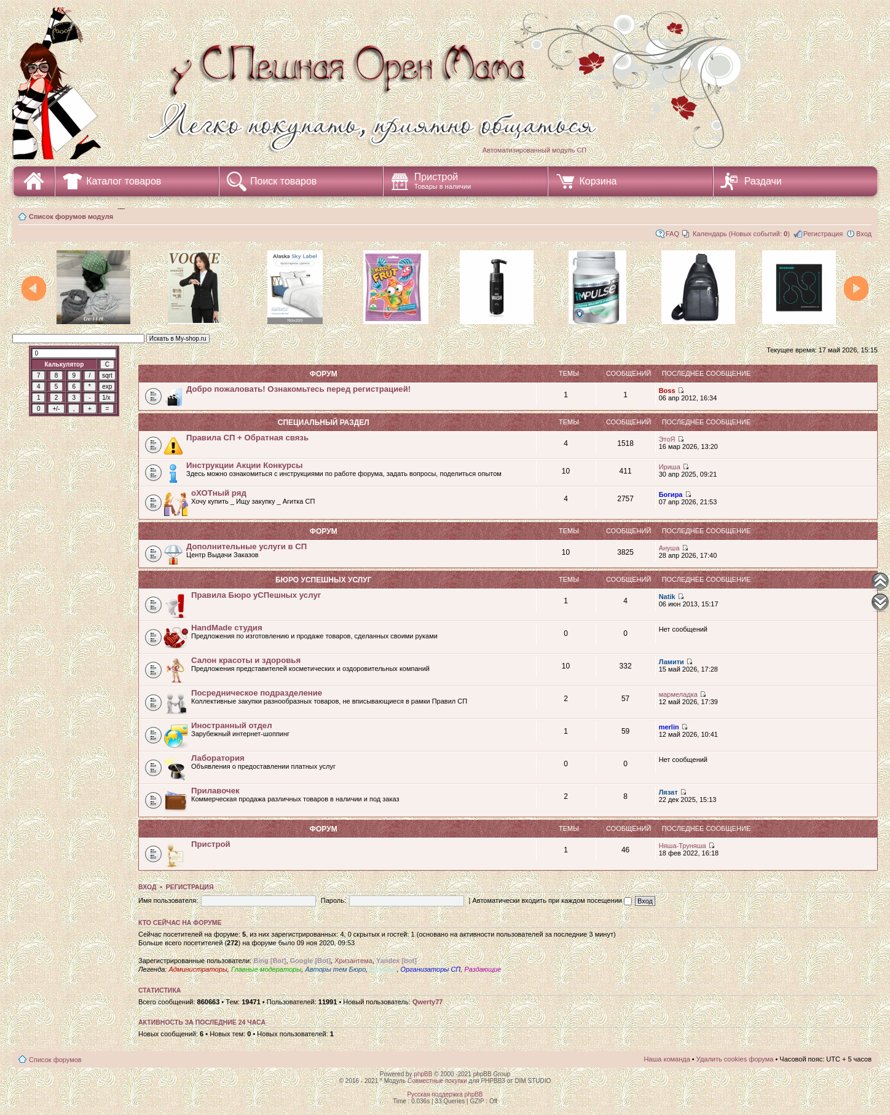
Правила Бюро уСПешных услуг (256, 595)
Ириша (669, 466)
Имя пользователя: (168, 900)
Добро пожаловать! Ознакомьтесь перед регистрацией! (298, 389)
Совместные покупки (437, 1080)
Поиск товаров (283, 181)
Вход (864, 233)
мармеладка (678, 694)
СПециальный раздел (323, 422)
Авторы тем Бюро (335, 969)
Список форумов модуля (71, 216)
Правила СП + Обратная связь (247, 437)
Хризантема (353, 960)
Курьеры (382, 969)
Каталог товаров (123, 181)
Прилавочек (215, 790)
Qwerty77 (427, 1002)
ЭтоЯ (667, 439)
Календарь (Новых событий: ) (741, 233)
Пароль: (333, 900)
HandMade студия (226, 627)
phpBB (423, 1074)
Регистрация (823, 233)
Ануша (669, 548)
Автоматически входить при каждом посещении (552, 900)
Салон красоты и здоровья (246, 660)
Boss (667, 390)
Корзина (597, 181)
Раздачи (763, 181)
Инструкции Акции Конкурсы (244, 465)
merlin (669, 727)
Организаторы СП (431, 969)
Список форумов (55, 1059)
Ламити (671, 661)
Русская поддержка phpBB (444, 1094)
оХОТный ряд (218, 493)
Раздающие (482, 969)
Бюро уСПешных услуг (323, 580)
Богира (671, 494)
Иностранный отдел (231, 725)
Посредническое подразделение (256, 692)
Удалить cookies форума (735, 1059)
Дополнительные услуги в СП (246, 546)
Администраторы (197, 969)
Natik (667, 596)
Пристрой (442, 181)
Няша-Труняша (682, 845)
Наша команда (667, 1059)
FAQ (672, 233)
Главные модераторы (266, 969)
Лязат (668, 792)
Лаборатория (218, 758)
